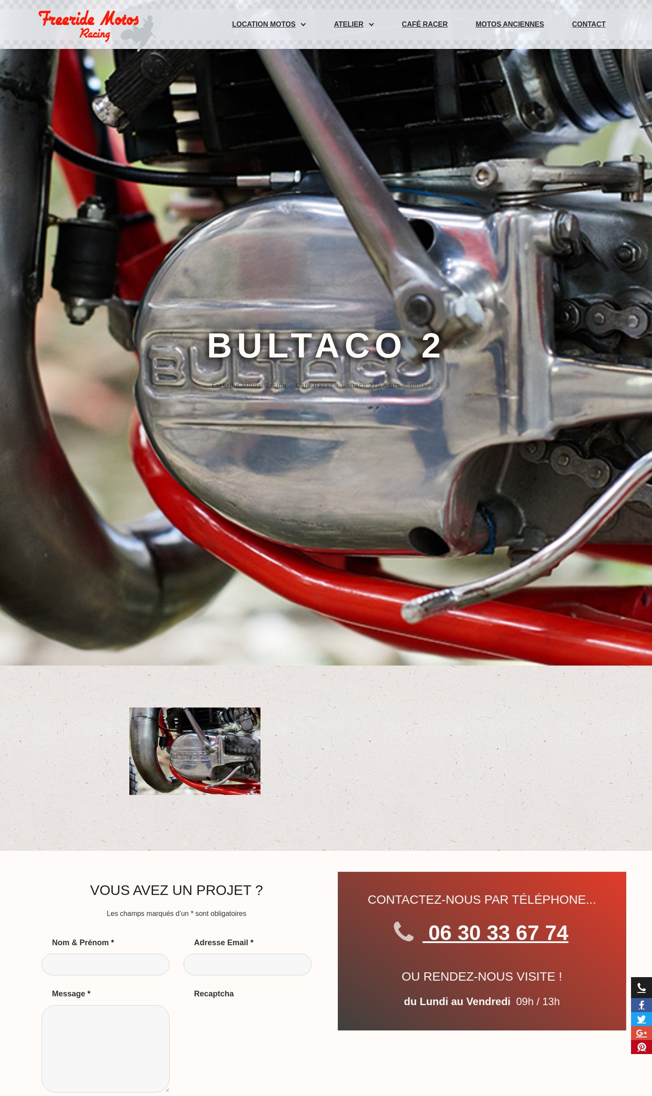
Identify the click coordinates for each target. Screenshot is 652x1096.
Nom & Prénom (83, 942)
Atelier (348, 24)
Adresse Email (223, 942)
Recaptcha (214, 993)
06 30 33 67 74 (493, 933)
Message (71, 993)
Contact (589, 24)
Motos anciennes (510, 24)
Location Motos (263, 24)
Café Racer (425, 24)
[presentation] (250, 1022)
